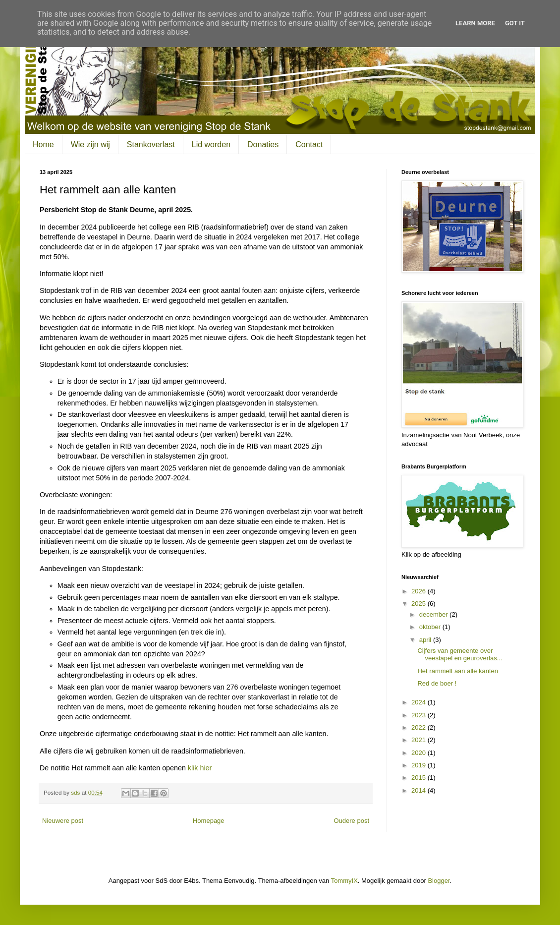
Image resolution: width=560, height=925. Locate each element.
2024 (419, 702)
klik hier (200, 768)
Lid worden (211, 144)
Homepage (208, 820)
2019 (419, 765)
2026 (419, 591)
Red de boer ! (436, 683)
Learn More (475, 23)
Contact (309, 144)
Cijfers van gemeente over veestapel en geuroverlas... (459, 654)
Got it (515, 23)
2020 (419, 752)
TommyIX (344, 880)
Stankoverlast (151, 144)
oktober (431, 627)
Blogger (438, 880)
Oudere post (351, 820)
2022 (419, 727)
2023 (419, 715)
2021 (419, 740)
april (426, 639)
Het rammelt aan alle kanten (457, 671)
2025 (419, 603)
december (434, 614)
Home (43, 144)
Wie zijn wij (90, 144)
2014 (419, 790)
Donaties (263, 144)
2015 (419, 777)
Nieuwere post (62, 820)
